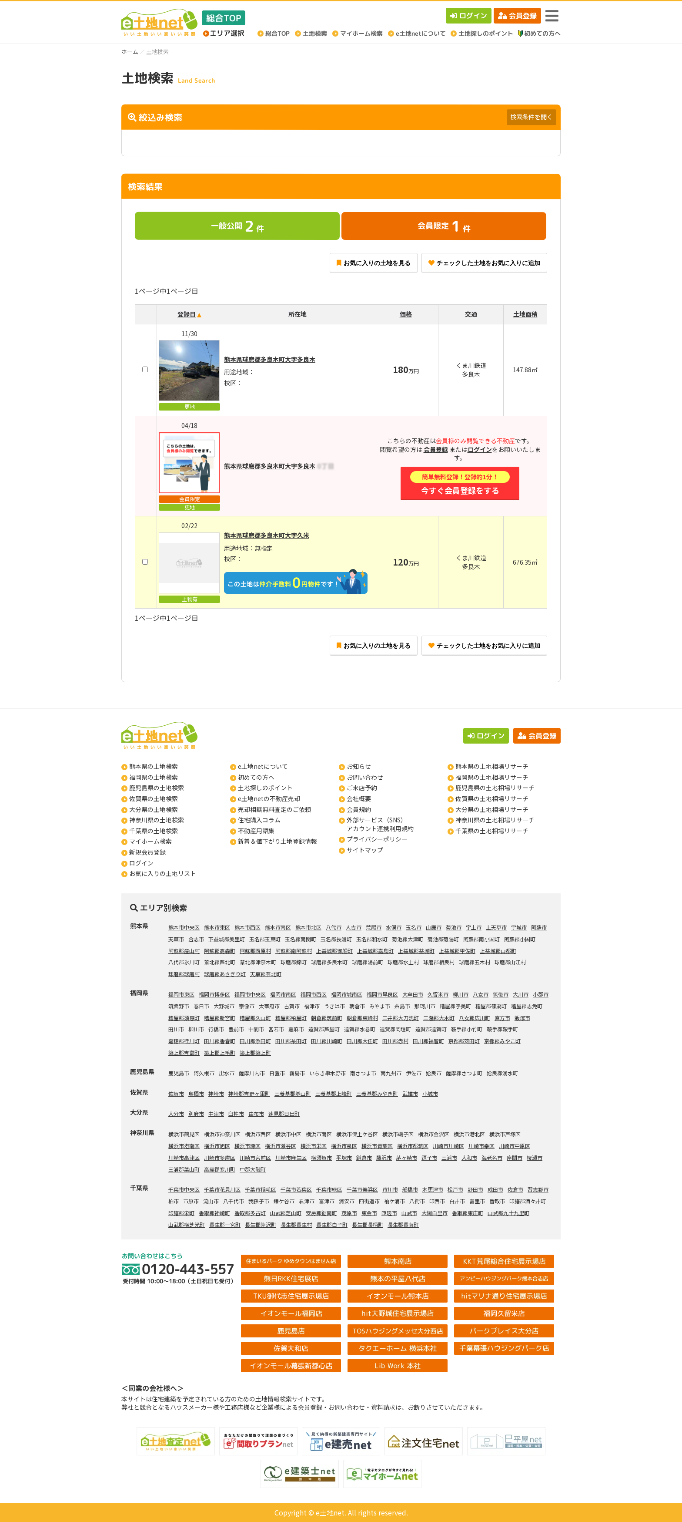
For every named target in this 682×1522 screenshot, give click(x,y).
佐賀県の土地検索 (153, 798)
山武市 (409, 1212)
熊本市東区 (217, 927)
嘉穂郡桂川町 (184, 1040)
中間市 (256, 1029)
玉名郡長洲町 (336, 939)
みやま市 (379, 1006)
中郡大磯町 (253, 1169)
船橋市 (410, 1189)
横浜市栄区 (314, 1145)
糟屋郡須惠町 (184, 1017)
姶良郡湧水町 (502, 1073)
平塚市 (344, 1157)
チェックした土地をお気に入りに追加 (484, 262)
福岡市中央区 (250, 994)
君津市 (306, 1201)
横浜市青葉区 (377, 1145)
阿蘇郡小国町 (519, 939)
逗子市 (429, 1157)
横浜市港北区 (469, 1134)
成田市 (495, 1189)
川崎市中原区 (514, 1145)
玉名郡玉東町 (265, 939)
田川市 (176, 1029)
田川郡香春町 (219, 1040)
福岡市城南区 (346, 994)
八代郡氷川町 (184, 962)
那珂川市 (425, 1006)
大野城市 (224, 1006)
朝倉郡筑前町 (326, 1017)
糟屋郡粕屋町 (291, 1017)
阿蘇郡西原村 (255, 950)
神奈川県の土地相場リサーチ (495, 819)
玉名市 (413, 927)
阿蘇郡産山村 (184, 950)
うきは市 (334, 1006)
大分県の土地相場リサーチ (491, 809)
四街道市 (369, 1201)
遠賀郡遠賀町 (431, 1029)
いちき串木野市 (327, 1073)
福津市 (312, 1006)
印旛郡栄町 (181, 1212)
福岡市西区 (314, 994)
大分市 (176, 1113)
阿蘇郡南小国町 (481, 939)
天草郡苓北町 (265, 973)
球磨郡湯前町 (367, 962)
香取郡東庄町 (467, 1212)
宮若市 (276, 1029)
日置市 (277, 1073)
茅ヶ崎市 (406, 1157)
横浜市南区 (319, 1134)
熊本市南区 (278, 927)
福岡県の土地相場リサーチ (491, 777)
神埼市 (216, 1093)
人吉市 (353, 927)
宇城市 (519, 927)
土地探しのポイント (265, 787)
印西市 (437, 1201)
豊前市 (236, 1029)
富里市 (477, 1201)
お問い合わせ (365, 777)
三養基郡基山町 (292, 1093)
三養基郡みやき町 (377, 1093)
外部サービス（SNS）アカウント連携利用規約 (380, 824)
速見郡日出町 (284, 1113)
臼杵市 (236, 1113)
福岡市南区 (283, 994)
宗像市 (246, 1006)
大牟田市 (412, 994)
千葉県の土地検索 (153, 830)
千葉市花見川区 (222, 1189)
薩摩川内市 (252, 1073)
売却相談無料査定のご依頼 (274, 809)
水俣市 (393, 927)
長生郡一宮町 (225, 1224)
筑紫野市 (178, 1006)
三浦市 (449, 1157)
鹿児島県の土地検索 (156, 787)
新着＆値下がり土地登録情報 (277, 841)
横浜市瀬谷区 (280, 1145)
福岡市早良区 (382, 994)
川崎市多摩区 (219, 1157)
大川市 (520, 994)
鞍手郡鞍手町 (502, 1029)
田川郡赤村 (395, 1040)
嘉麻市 (296, 1029)
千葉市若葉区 (296, 1189)
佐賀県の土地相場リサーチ (491, 798)
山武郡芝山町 (285, 1212)
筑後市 (500, 994)
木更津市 (432, 1189)
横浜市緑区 (247, 1145)
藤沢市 (384, 1157)
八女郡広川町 (474, 1017)
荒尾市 (373, 927)
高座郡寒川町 (219, 1169)
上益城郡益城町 (416, 950)
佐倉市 (515, 1189)
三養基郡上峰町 (333, 1093)
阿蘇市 (539, 927)
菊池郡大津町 (407, 939)
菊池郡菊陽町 (443, 939)
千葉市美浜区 (362, 1189)
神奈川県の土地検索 (156, 819)
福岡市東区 (181, 994)
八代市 (333, 927)
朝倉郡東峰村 (362, 1017)
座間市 (514, 1157)
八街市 (417, 1201)
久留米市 (438, 994)
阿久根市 (204, 1073)
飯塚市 (522, 1017)
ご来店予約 (362, 787)
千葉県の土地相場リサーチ (491, 830)
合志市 (196, 939)
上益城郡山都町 (498, 950)
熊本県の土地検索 (153, 766)
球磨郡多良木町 (329, 962)
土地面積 (525, 314)
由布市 (256, 1113)
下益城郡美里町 (226, 939)
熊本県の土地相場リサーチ (491, 766)
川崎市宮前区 (255, 1157)
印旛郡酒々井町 (527, 1201)
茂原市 (349, 1212)
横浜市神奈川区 (222, 1134)
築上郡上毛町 (219, 1052)
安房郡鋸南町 (321, 1212)
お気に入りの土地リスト (162, 873)
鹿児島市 (178, 1073)
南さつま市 (363, 1073)
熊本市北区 (308, 927)
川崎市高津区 (184, 1157)
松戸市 (455, 1189)
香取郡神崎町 (214, 1212)
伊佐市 (413, 1073)
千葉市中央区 (184, 1189)
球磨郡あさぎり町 (225, 973)
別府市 (196, 1113)
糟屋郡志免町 (526, 1006)
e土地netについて (263, 766)
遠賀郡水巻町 (359, 1029)
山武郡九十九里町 (508, 1212)
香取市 (497, 1201)
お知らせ (359, 766)
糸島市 (402, 1006)
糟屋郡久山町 (255, 1017)
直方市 (502, 1017)
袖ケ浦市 (394, 1201)
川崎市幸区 (481, 1145)
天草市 (176, 939)
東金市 (369, 1212)
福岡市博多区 (214, 994)
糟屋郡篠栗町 (491, 1006)
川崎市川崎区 (448, 1145)
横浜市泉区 (344, 1145)
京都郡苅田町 (464, 1040)
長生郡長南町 (403, 1224)
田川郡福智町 (428, 1040)
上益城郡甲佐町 (457, 950)
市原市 (191, 1201)
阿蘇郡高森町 (219, 950)
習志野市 (538, 1189)
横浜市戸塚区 (505, 1134)
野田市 (475, 1189)
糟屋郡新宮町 (219, 1017)
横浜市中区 (288, 1134)
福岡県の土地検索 (153, 777)
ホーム (129, 51)
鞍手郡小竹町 (466, 1029)
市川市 (390, 1189)
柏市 (173, 1201)
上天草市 (496, 927)
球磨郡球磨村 (184, 973)
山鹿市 (433, 927)
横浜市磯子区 (398, 1134)
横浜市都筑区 (412, 1145)
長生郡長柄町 (367, 1224)
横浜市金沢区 (433, 1134)
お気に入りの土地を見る (374, 262)
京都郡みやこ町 (502, 1040)
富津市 (326, 1201)
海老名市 (491, 1157)
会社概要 (359, 798)
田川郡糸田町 (291, 1040)
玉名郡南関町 (300, 939)
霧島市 (297, 1073)
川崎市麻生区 (291, 1157)
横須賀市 (321, 1157)
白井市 (457, 1201)
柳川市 (460, 994)
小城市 (430, 1093)
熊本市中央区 (184, 927)
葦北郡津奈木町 (258, 962)
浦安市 (346, 1201)
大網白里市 (434, 1212)
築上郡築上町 (255, 1052)
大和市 (469, 1157)
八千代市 (233, 1201)
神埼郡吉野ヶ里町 (249, 1093)
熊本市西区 (247, 927)
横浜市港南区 (184, 1145)
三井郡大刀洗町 (400, 1017)
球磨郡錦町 (294, 962)
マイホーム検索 (150, 841)
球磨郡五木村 (474, 962)
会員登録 (517, 15)
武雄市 (410, 1093)
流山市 (211, 1201)
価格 (406, 314)
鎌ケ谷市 (284, 1201)
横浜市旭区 (217, 1145)
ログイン (468, 15)
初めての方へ (256, 777)
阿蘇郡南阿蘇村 (293, 950)
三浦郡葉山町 (184, 1169)
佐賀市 (176, 1093)
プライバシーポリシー (377, 839)
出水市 (226, 1073)
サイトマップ (365, 849)
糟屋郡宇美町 (455, 1006)
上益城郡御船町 (334, 950)
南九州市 (391, 1073)
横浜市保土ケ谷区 (357, 1134)
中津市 (216, 1113)
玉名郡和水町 (372, 939)
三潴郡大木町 (439, 1017)
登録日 (186, 314)
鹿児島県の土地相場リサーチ (495, 787)
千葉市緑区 (329, 1189)
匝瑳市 (389, 1212)
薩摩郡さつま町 (464, 1073)
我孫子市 (258, 1201)
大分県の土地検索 (153, 809)
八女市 (480, 994)
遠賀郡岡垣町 (395, 1029)
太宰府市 (269, 1006)
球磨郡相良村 (439, 962)
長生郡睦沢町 (260, 1224)
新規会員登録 (147, 852)
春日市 (201, 1006)
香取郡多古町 (250, 1212)
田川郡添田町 (255, 1040)
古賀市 (292, 1006)
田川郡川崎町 (326, 1040)
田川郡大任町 (362, 1040)
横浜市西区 (258, 1134)
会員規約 (359, 809)
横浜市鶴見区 (184, 1134)
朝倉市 (357, 1006)
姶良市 (433, 1073)
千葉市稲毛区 (260, 1189)
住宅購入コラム (259, 819)
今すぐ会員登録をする (459, 483)
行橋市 (216, 1029)
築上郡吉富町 (184, 1052)
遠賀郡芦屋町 (324, 1029)
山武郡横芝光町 (186, 1224)
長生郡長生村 (296, 1224)
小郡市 (540, 994)
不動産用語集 (256, 830)
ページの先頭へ (663, 1503)
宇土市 (473, 927)
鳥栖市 (196, 1093)
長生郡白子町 (332, 1224)
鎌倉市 (364, 1157)
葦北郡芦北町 (219, 962)
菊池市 (453, 927)
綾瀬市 (534, 1157)
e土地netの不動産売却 (269, 798)
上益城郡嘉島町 (375, 950)
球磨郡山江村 (510, 962)
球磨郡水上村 (403, 962)
